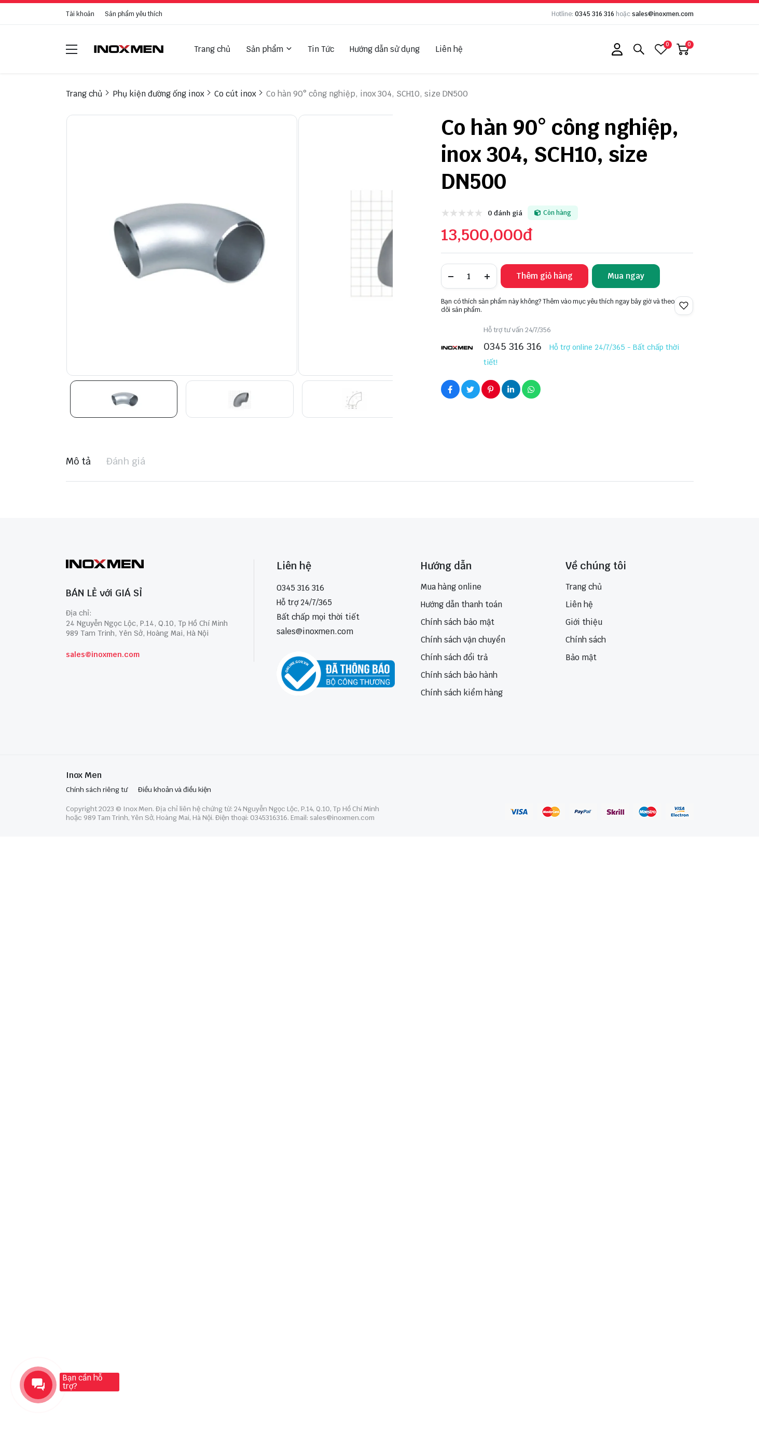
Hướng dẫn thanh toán (461, 604)
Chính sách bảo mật (457, 622)
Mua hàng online (451, 587)
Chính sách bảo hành (459, 675)
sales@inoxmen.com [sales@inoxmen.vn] (315, 631)
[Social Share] (450, 389)
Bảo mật (581, 657)
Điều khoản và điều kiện (174, 789)
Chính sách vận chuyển (463, 640)
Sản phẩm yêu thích (133, 14)
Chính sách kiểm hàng (462, 693)
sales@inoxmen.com (663, 14)
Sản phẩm (269, 49)
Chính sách (585, 640)
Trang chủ (212, 49)
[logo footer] (148, 564)
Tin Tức (321, 49)
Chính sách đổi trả (454, 657)
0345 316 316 (594, 14)
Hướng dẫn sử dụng (385, 49)
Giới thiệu (583, 622)
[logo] (129, 49)
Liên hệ (449, 49)
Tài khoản (80, 14)
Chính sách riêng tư (97, 789)
